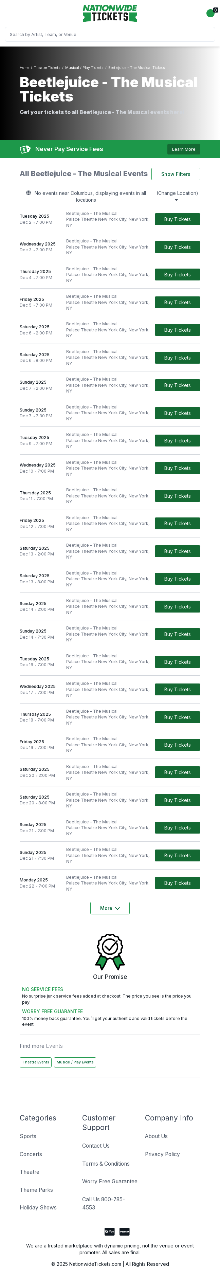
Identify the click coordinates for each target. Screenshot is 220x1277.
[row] (110, 219)
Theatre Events (35, 1062)
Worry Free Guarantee (110, 1181)
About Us (156, 1136)
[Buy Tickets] (177, 219)
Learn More (184, 149)
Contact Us (96, 1146)
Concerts (31, 1154)
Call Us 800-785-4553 (103, 1203)
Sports (28, 1136)
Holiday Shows (38, 1207)
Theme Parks (36, 1190)
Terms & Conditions (106, 1164)
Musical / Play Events (75, 1062)
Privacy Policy (162, 1154)
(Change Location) (177, 196)
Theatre (29, 1172)
